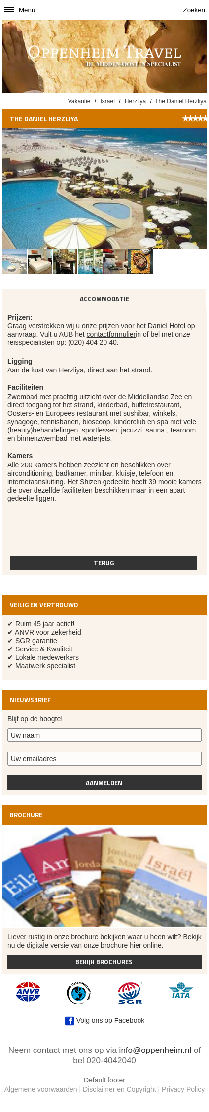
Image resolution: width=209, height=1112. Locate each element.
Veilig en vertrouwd (44, 605)
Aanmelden (105, 783)
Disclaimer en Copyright (119, 1089)
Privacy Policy (183, 1089)
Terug (104, 563)
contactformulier (111, 334)
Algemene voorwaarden (40, 1089)
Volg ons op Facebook (104, 1020)
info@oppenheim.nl (155, 1050)
